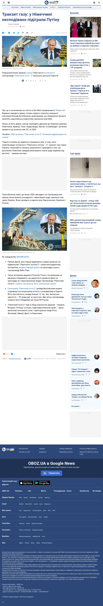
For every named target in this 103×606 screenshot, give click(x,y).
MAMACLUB (36, 536)
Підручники (27, 510)
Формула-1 (47, 504)
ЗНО (49, 510)
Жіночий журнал (47, 543)
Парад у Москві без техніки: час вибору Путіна (82, 396)
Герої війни (15, 7)
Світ (29, 491)
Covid (43, 536)
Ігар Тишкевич (76, 400)
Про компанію (23, 448)
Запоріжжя (32, 497)
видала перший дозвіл (29, 267)
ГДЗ (20, 510)
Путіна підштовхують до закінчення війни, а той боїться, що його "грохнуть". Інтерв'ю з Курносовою (85, 184)
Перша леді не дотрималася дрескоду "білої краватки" (84, 50)
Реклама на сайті (24, 452)
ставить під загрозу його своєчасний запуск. (36, 284)
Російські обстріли (64, 7)
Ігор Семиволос (76, 302)
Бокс (41, 504)
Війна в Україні (26, 7)
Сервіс (46, 517)
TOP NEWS (75, 153)
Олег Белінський (76, 363)
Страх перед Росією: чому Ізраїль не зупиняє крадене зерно (80, 283)
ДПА (44, 510)
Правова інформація (65, 448)
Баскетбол (28, 504)
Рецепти (21, 523)
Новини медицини (25, 536)
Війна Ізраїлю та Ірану (40, 7)
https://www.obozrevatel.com (69, 552)
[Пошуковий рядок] (99, 2)
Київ (20, 497)
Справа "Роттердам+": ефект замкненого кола (81, 370)
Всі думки (75, 406)
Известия (60, 110)
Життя (43, 491)
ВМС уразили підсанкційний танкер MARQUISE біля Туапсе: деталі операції (85, 222)
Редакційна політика (15, 358)
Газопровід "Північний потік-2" (22, 288)
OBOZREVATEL (22, 257)
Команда (42, 448)
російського (49, 73)
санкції (29, 73)
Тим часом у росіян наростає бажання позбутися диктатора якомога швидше (83, 191)
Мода (38, 543)
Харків (26, 497)
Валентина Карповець (78, 374)
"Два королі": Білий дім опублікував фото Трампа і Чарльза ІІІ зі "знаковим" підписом (80, 89)
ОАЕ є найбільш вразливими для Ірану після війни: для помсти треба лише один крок (81, 383)
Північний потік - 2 (23, 75)
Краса (33, 543)
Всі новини (97, 491)
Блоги (69, 491)
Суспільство (84, 491)
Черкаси (47, 497)
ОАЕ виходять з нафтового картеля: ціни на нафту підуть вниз (81, 310)
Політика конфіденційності (88, 448)
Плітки (27, 543)
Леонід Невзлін (76, 316)
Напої (28, 523)
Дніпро (40, 497)
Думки (73, 275)
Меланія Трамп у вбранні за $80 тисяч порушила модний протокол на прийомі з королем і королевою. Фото (85, 43)
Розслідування (59, 491)
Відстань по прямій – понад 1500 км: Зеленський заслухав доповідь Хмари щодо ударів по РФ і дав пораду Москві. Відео (85, 203)
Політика (18, 491)
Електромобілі (32, 517)
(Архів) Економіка (38, 358)
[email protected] (26, 591)
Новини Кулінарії (37, 523)
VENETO (53, 7)
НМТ (53, 510)
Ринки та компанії (13, 24)
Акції (40, 517)
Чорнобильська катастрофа (82, 7)
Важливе (74, 13)
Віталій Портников (77, 288)
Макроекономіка (37, 530)
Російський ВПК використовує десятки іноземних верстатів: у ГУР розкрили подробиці (80, 64)
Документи (42, 452)
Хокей (36, 504)
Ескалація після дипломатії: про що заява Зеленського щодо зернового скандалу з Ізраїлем (82, 297)
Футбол (21, 504)
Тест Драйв (22, 517)
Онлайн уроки (37, 510)
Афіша (21, 543)
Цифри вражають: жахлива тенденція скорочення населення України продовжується (81, 357)
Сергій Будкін (75, 388)
